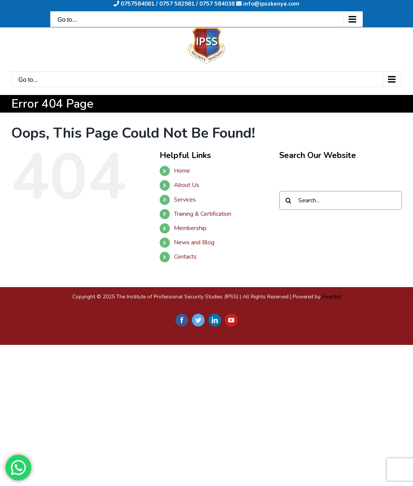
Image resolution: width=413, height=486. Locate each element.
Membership (190, 228)
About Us (186, 185)
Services (185, 200)
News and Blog (194, 242)
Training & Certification (202, 214)
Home (182, 171)
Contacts (185, 257)
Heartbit (331, 296)
